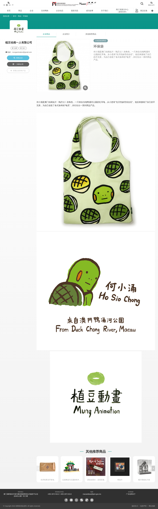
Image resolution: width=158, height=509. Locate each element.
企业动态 (59, 11)
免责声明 (143, 506)
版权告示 (135, 506)
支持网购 (44, 11)
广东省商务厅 (130, 494)
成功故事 (89, 11)
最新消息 (74, 11)
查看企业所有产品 (18, 70)
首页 (9, 11)
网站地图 (152, 506)
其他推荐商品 (90, 34)
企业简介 (66, 34)
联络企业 (18, 58)
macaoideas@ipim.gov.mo (92, 494)
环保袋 (25, 16)
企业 (31, 11)
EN (10, 5)
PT (12, 5)
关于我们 (104, 11)
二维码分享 (18, 64)
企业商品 (46, 34)
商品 (20, 11)
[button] (153, 468)
